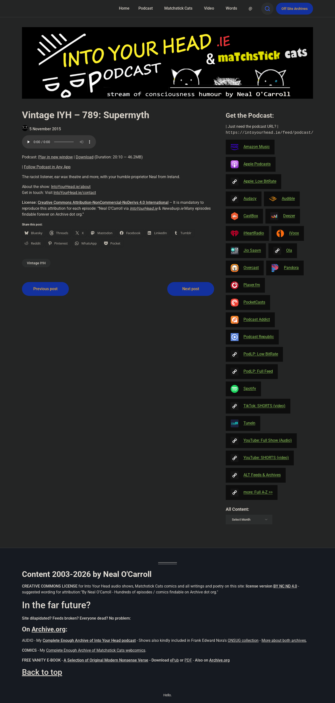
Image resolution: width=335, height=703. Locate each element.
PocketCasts (248, 302)
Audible (282, 199)
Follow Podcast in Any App (47, 167)
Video (209, 8)
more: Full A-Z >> (252, 492)
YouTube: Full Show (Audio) (261, 441)
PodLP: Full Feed (252, 372)
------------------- (167, 562)
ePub (174, 660)
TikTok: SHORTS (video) (258, 406)
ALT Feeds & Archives (256, 475)
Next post (190, 288)
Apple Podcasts (251, 164)
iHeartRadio (247, 233)
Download (84, 157)
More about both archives (283, 640)
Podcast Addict (250, 320)
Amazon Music (250, 147)
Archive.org (49, 629)
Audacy (244, 199)
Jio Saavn (246, 251)
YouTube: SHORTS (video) (260, 458)
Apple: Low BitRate (253, 182)
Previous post (45, 288)
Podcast (145, 8)
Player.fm (245, 285)
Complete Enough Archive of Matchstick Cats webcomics (95, 650)
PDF (188, 660)
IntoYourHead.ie (143, 208)
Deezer (282, 216)
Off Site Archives (294, 9)
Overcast (245, 268)
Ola (282, 251)
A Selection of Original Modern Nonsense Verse (106, 660)
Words (231, 8)
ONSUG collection (243, 640)
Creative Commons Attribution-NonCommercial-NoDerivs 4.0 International (103, 202)
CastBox (244, 216)
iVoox (287, 233)
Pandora (285, 268)
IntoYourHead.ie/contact (75, 192)
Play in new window (55, 157)
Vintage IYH (36, 263)
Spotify (243, 389)
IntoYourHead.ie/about (71, 186)
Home (124, 8)
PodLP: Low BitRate (254, 354)
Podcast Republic (252, 337)
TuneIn (243, 423)
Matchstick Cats (178, 8)
